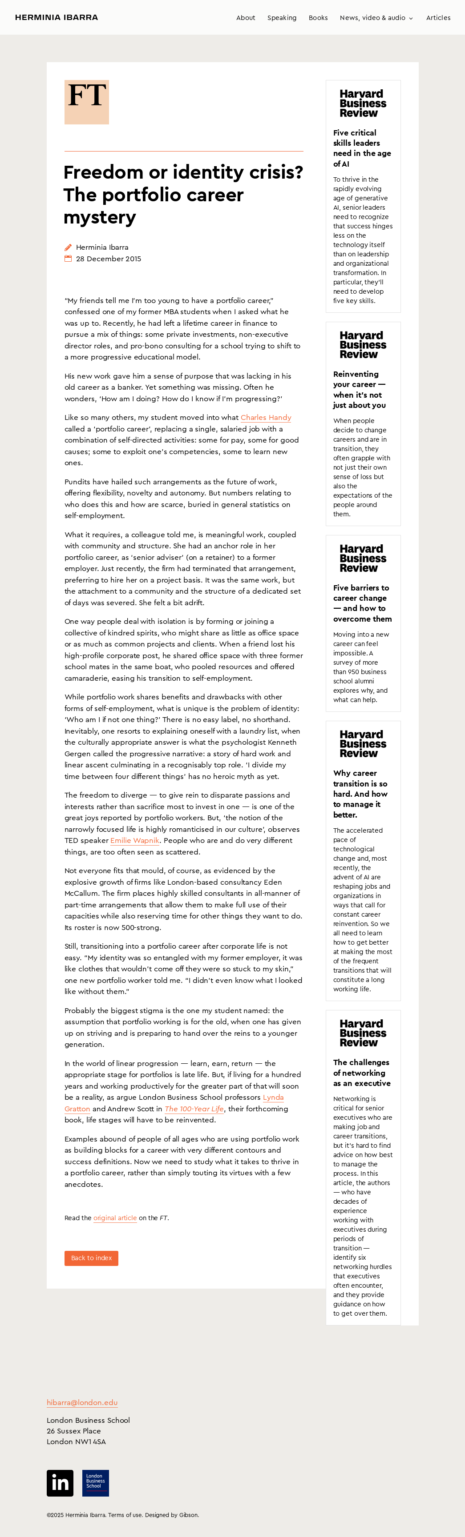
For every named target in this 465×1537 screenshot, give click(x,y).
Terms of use (125, 1515)
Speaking (282, 18)
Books (318, 18)
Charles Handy (266, 417)
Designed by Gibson (171, 1515)
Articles (438, 18)
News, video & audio (372, 18)
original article (115, 1218)
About (245, 18)
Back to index (91, 1258)
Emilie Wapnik (134, 840)
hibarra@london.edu (82, 1402)
